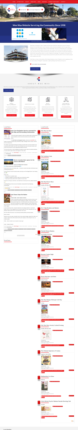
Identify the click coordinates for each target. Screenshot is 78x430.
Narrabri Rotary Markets (47, 231)
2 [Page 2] (19, 235)
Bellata (51, 201)
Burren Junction (14, 155)
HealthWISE (32, 140)
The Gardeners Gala (46, 156)
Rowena (58, 270)
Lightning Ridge (50, 270)
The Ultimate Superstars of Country (50, 351)
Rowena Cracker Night (47, 254)
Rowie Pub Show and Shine (48, 276)
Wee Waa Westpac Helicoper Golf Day (51, 299)
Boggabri (51, 175)
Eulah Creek (56, 175)
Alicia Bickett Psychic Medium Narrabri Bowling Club (56, 401)
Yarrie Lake (44, 202)
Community (19, 155)
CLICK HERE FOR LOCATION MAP (39, 64)
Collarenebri (58, 293)
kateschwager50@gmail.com (35, 9)
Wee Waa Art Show (46, 130)
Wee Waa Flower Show (47, 182)
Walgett (61, 270)
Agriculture (6, 230)
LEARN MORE (35, 68)
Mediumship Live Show (47, 376)
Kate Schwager (16, 152)
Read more (71, 175)
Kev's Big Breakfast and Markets (50, 208)
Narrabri (58, 150)
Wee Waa (9, 155)
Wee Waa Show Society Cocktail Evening (52, 325)
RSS (36, 234)
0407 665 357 (23, 9)
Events (48, 150)
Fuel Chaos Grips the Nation (19, 194)
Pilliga (61, 150)
